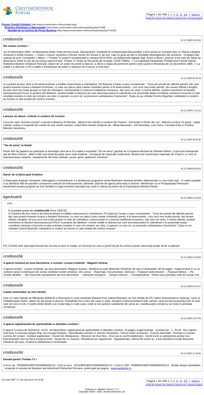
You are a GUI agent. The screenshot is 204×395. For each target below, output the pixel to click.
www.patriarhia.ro (121, 368)
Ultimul (195, 14)
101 (185, 14)
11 (177, 14)
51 (181, 14)
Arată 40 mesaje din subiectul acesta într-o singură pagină (174, 18)
